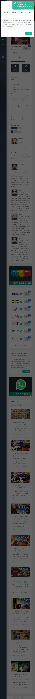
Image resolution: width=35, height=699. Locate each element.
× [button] (33, 2)
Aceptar (29, 34)
